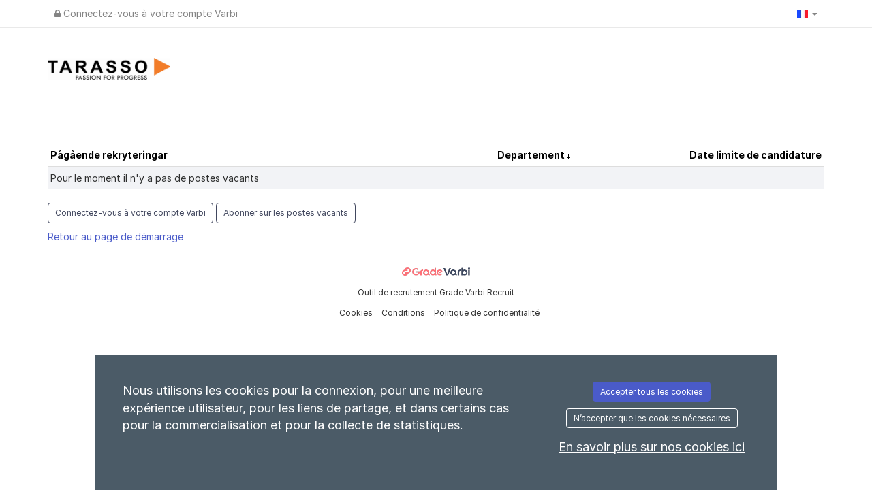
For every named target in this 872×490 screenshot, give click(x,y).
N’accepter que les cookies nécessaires (652, 418)
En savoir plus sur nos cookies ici (652, 447)
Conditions (404, 313)
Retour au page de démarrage (115, 236)
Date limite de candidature (755, 155)
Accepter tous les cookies (651, 392)
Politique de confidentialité (487, 313)
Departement (532, 155)
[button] (807, 13)
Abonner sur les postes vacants (285, 213)
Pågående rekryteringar (109, 155)
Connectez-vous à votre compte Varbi (146, 13)
